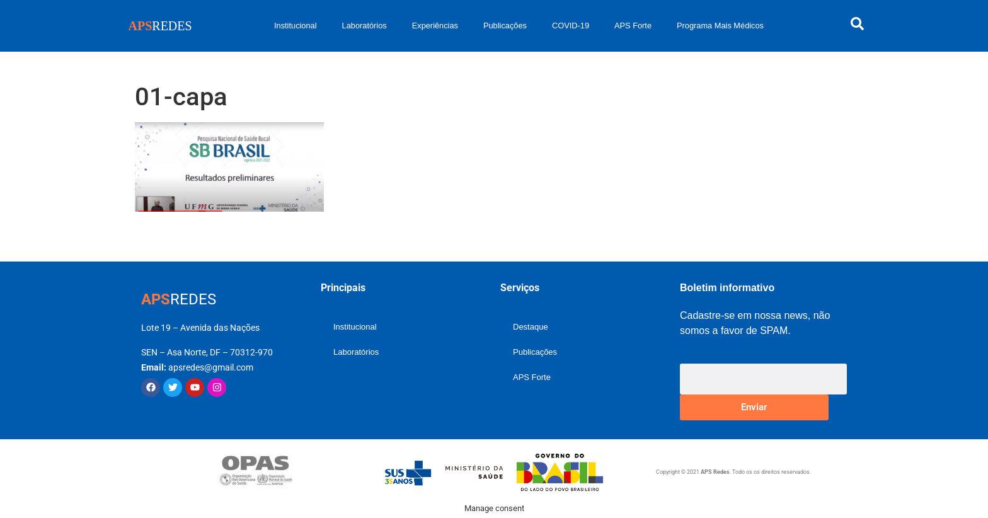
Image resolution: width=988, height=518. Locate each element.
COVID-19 (570, 25)
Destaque (530, 326)
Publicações (505, 25)
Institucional (295, 25)
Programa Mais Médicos (720, 25)
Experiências (435, 25)
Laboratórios (364, 25)
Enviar (754, 407)
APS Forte (633, 25)
